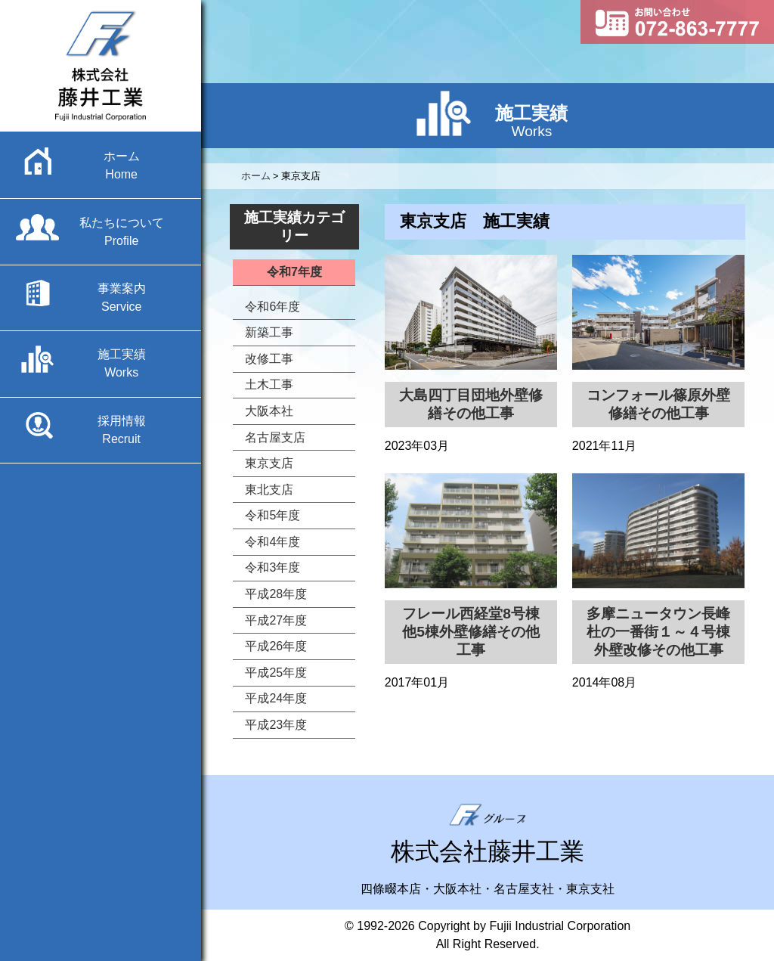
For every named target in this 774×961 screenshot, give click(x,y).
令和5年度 (272, 515)
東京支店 (269, 463)
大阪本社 (269, 411)
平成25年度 (276, 672)
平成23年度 (276, 724)
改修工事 (269, 358)
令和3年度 (272, 567)
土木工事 (269, 384)
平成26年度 (276, 646)
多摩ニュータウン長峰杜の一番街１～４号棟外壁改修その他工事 (658, 632)
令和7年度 (294, 271)
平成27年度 (276, 620)
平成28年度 (276, 593)
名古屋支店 (275, 437)
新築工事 (269, 332)
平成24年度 (276, 698)
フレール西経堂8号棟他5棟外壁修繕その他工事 (471, 632)
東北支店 (269, 489)
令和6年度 (272, 306)
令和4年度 (272, 541)
